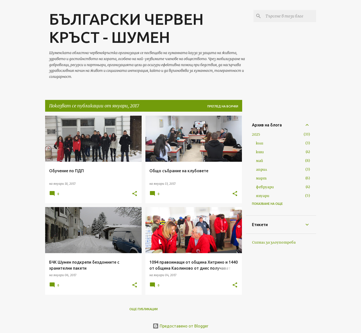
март (261, 178)
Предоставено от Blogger (180, 326)
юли (259, 143)
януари (262, 196)
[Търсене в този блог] (289, 16)
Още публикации (143, 309)
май (259, 160)
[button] (135, 194)
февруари (265, 187)
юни (260, 152)
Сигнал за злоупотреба (274, 242)
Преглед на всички (222, 106)
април (261, 169)
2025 (256, 134)
